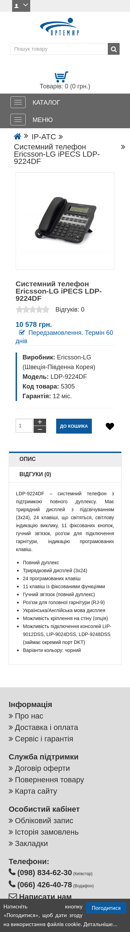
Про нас (29, 716)
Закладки (31, 843)
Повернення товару (49, 779)
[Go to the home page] (17, 136)
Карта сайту (36, 791)
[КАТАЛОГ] (18, 102)
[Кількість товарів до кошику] (24, 426)
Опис (27, 459)
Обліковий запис (44, 820)
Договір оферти (42, 768)
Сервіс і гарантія (44, 738)
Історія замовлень (47, 832)
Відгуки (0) (35, 474)
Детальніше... (100, 924)
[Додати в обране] (110, 426)
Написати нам (44, 896)
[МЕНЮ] (18, 119)
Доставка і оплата (46, 727)
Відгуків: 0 (70, 309)
